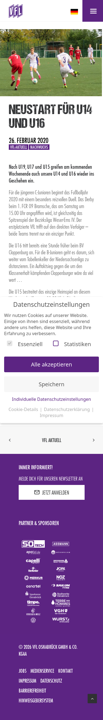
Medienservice (42, 671)
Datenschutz (51, 681)
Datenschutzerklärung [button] (67, 409)
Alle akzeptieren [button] (51, 364)
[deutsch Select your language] (74, 11)
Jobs (22, 671)
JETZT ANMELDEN (51, 492)
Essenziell (25, 344)
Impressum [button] (51, 415)
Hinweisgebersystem (36, 700)
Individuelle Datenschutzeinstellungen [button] (51, 399)
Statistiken (72, 344)
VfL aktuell (51, 440)
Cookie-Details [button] (24, 409)
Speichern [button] (52, 384)
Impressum (27, 681)
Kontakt (65, 671)
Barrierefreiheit (32, 691)
